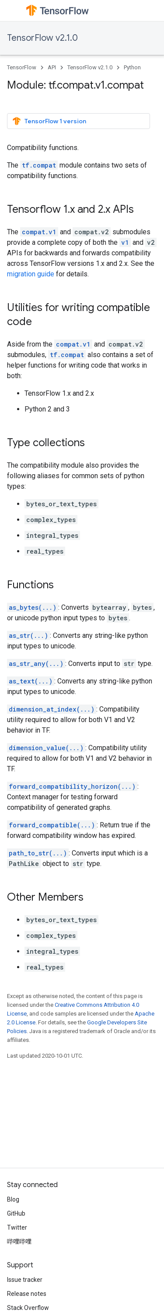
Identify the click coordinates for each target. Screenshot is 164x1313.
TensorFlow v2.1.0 (42, 37)
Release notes (26, 1293)
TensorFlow (21, 67)
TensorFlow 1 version (49, 121)
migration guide (30, 274)
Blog (13, 1199)
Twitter (17, 1227)
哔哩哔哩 (19, 1241)
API (52, 67)
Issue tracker (24, 1279)
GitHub (16, 1213)
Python (132, 67)
